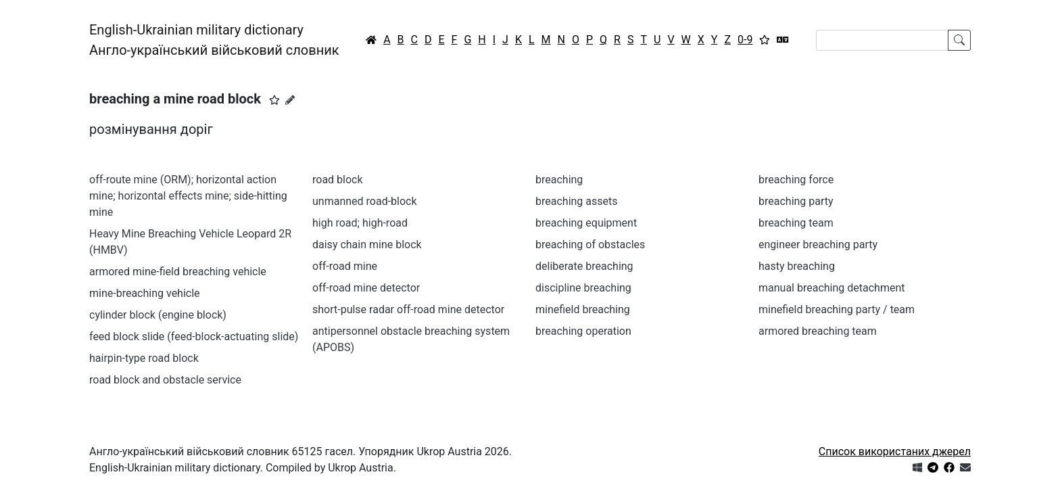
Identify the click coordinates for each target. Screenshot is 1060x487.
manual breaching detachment (831, 287)
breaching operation (583, 331)
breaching (559, 179)
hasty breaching (796, 266)
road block (337, 179)
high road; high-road (360, 222)
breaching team (796, 222)
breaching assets (576, 201)
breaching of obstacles (590, 244)
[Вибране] (764, 40)
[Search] (882, 40)
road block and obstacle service (165, 379)
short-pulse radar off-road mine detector (408, 309)
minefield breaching (582, 309)
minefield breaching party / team (836, 309)
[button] (274, 100)
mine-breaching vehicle (144, 293)
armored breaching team (817, 331)
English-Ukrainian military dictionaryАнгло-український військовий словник (214, 40)
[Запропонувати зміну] (290, 100)
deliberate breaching (584, 266)
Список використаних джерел (895, 451)
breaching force (796, 179)
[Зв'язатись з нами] (965, 467)
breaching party (796, 201)
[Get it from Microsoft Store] (917, 467)
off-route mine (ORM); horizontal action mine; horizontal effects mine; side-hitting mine (188, 195)
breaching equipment (586, 222)
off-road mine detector (366, 287)
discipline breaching (583, 287)
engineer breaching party (817, 244)
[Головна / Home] (371, 40)
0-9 (745, 39)
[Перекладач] (782, 40)
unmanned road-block (364, 201)
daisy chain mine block (367, 244)
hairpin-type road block (144, 358)
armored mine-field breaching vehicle (177, 271)
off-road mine (344, 266)
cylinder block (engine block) (157, 314)
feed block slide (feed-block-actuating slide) (193, 336)
